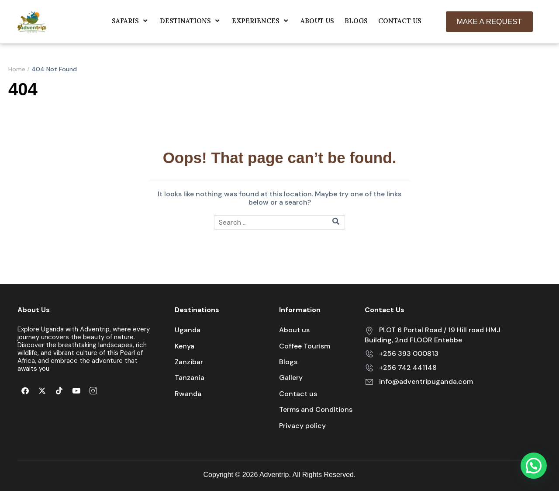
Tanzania (189, 377)
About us (317, 21)
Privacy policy (302, 425)
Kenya (184, 346)
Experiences (261, 20)
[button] (534, 466)
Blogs (356, 21)
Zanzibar (189, 361)
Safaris (130, 20)
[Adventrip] (31, 21)
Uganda (187, 329)
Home (16, 69)
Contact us (298, 393)
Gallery (291, 377)
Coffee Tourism (304, 346)
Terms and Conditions (315, 409)
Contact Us (399, 21)
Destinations (190, 20)
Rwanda (188, 393)
